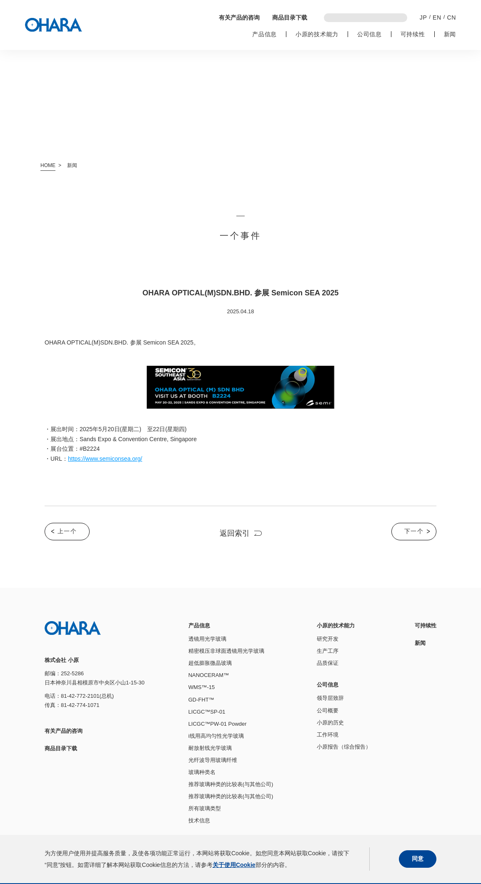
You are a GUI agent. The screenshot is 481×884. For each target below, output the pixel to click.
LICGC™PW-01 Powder (217, 724)
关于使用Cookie (234, 865)
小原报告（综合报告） (344, 747)
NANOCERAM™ (208, 675)
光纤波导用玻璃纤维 (212, 760)
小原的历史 (330, 722)
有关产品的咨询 (239, 17)
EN (437, 17)
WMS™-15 (201, 687)
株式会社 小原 (53, 25)
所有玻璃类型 (204, 808)
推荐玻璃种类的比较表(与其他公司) (230, 784)
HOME (47, 165)
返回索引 (235, 533)
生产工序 (327, 651)
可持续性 (413, 34)
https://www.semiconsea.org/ (105, 458)
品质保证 (327, 663)
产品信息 (264, 34)
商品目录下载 (289, 17)
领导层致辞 (330, 698)
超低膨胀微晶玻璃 (210, 663)
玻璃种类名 (201, 772)
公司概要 (327, 710)
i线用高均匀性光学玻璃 (216, 736)
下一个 (413, 531)
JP (423, 17)
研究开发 (327, 639)
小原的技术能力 (317, 34)
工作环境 (327, 735)
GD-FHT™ (201, 700)
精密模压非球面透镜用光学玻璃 (226, 651)
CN (451, 17)
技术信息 (199, 820)
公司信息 (369, 34)
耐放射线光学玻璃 (210, 748)
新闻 (450, 34)
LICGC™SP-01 (206, 712)
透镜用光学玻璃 (207, 639)
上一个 (67, 531)
